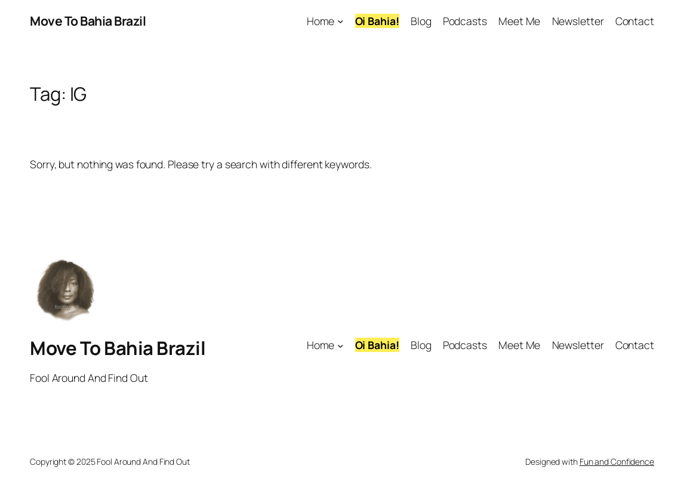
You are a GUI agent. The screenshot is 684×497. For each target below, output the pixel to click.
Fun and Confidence (617, 461)
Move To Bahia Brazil (88, 20)
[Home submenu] (340, 21)
